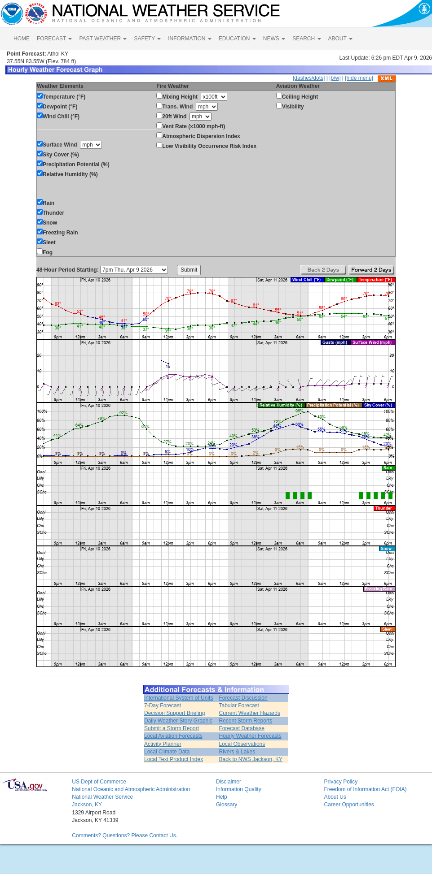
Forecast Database (241, 728)
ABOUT (340, 38)
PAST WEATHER (103, 38)
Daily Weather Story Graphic (178, 721)
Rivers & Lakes (237, 752)
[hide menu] (359, 78)
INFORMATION (189, 38)
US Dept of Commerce (99, 782)
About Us (335, 797)
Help (221, 797)
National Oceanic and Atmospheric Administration (131, 789)
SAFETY (147, 38)
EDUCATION (237, 38)
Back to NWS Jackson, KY (250, 759)
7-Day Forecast (162, 705)
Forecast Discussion (243, 698)
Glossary (226, 804)
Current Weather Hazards (250, 713)
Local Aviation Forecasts (173, 736)
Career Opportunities (349, 804)
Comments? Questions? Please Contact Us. (124, 835)
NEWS (274, 38)
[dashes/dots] (309, 78)
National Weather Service (102, 797)
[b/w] (334, 78)
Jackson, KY (87, 804)
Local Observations (242, 744)
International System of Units (178, 698)
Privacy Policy (340, 782)
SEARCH (306, 38)
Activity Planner (162, 744)
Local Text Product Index (173, 759)
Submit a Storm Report (171, 728)
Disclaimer (228, 782)
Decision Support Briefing (174, 713)
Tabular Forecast (239, 705)
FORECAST (54, 38)
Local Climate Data (167, 752)
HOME (21, 38)
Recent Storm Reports (246, 721)
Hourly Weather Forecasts (250, 736)
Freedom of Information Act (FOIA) (365, 789)
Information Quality (238, 789)
